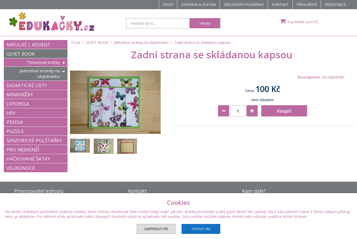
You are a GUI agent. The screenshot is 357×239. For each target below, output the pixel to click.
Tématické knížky (46, 62)
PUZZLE (15, 131)
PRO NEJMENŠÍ (22, 149)
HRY (11, 113)
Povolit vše (201, 229)
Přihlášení (307, 4)
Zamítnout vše (156, 229)
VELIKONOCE (20, 168)
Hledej (204, 23)
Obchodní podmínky (244, 4)
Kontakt (280, 4)
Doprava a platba (198, 4)
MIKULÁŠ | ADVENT (28, 44)
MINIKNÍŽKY (19, 94)
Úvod (168, 4)
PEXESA (14, 122)
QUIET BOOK (20, 53)
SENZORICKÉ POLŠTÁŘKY (34, 140)
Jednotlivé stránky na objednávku (42, 73)
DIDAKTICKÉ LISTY (26, 85)
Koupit (284, 111)
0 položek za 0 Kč (298, 21)
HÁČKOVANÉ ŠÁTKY (28, 158)
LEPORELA (17, 103)
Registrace (335, 4)
